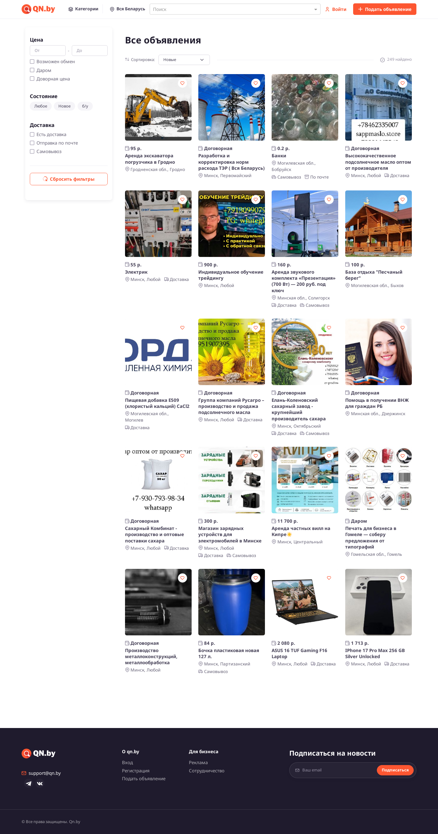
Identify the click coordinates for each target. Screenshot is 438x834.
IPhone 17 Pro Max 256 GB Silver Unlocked (375, 653)
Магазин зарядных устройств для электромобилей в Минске (230, 534)
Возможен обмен (55, 61)
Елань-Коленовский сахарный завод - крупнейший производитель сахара (299, 409)
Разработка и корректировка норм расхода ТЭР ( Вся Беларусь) (231, 161)
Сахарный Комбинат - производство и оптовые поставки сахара (154, 534)
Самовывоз (48, 151)
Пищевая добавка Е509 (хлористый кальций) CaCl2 (157, 403)
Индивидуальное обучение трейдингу (230, 275)
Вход (127, 762)
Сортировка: (140, 59)
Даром (43, 70)
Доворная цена (53, 79)
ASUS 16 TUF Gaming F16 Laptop (299, 653)
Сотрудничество (206, 770)
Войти (335, 9)
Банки (279, 155)
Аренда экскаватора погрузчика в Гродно (150, 158)
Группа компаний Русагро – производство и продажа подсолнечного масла (231, 406)
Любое (40, 106)
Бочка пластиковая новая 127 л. (228, 653)
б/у (85, 106)
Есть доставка (51, 134)
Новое (64, 106)
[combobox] (235, 8)
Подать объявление (385, 9)
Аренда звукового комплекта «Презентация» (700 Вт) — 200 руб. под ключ (303, 281)
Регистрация (136, 770)
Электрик (136, 272)
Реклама (198, 762)
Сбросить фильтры (69, 179)
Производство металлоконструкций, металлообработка (151, 656)
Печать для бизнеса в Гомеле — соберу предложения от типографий (370, 537)
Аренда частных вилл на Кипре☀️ (301, 531)
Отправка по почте (57, 143)
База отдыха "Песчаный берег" (373, 275)
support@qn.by (41, 773)
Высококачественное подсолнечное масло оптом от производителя (378, 161)
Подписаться (395, 770)
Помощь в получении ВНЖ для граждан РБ (377, 403)
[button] (83, 8)
